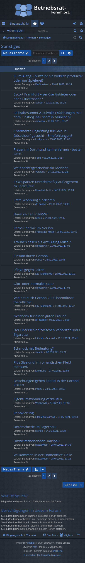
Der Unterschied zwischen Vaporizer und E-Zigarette (48, 332)
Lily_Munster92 (43, 273)
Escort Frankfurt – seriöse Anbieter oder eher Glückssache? (45, 96)
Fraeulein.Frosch (44, 231)
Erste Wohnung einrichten (34, 200)
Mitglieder (42, 24)
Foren (35, 24)
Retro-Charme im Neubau (34, 228)
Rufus (38, 218)
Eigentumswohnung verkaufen (38, 399)
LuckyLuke (41, 139)
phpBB (30, 543)
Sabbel (39, 102)
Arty (35, 547)
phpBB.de (58, 551)
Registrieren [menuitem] (82, 24)
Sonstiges (10, 46)
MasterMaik (41, 444)
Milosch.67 (41, 245)
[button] (54, 61)
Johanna (40, 121)
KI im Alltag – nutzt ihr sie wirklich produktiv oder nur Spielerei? (48, 78)
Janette (39, 352)
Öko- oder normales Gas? (34, 283)
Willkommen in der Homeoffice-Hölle (43, 454)
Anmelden (16, 31)
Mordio (39, 430)
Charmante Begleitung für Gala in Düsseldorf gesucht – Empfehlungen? (43, 133)
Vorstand (40, 171)
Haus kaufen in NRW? (30, 214)
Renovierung (24, 413)
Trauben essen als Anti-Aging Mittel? (42, 242)
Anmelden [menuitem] (75, 24)
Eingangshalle (19, 23)
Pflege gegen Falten (29, 269)
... (3, 31)
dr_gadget (40, 204)
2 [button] (49, 61)
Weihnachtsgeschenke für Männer (41, 167)
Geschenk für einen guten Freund (40, 316)
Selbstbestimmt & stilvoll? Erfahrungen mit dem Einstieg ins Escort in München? (47, 114)
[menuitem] (81, 37)
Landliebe (40, 370)
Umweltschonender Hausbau (37, 441)
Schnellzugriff (4, 24)
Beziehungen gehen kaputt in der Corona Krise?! (46, 382)
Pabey (38, 259)
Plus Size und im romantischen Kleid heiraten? (42, 364)
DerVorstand (42, 84)
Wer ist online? (14, 495)
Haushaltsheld (43, 190)
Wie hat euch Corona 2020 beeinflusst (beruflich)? (44, 299)
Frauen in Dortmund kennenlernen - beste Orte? (47, 151)
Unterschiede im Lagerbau (34, 426)
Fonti (38, 157)
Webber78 (41, 403)
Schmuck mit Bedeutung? (34, 348)
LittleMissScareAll (45, 338)
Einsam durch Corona (31, 255)
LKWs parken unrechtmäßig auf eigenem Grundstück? (46, 183)
